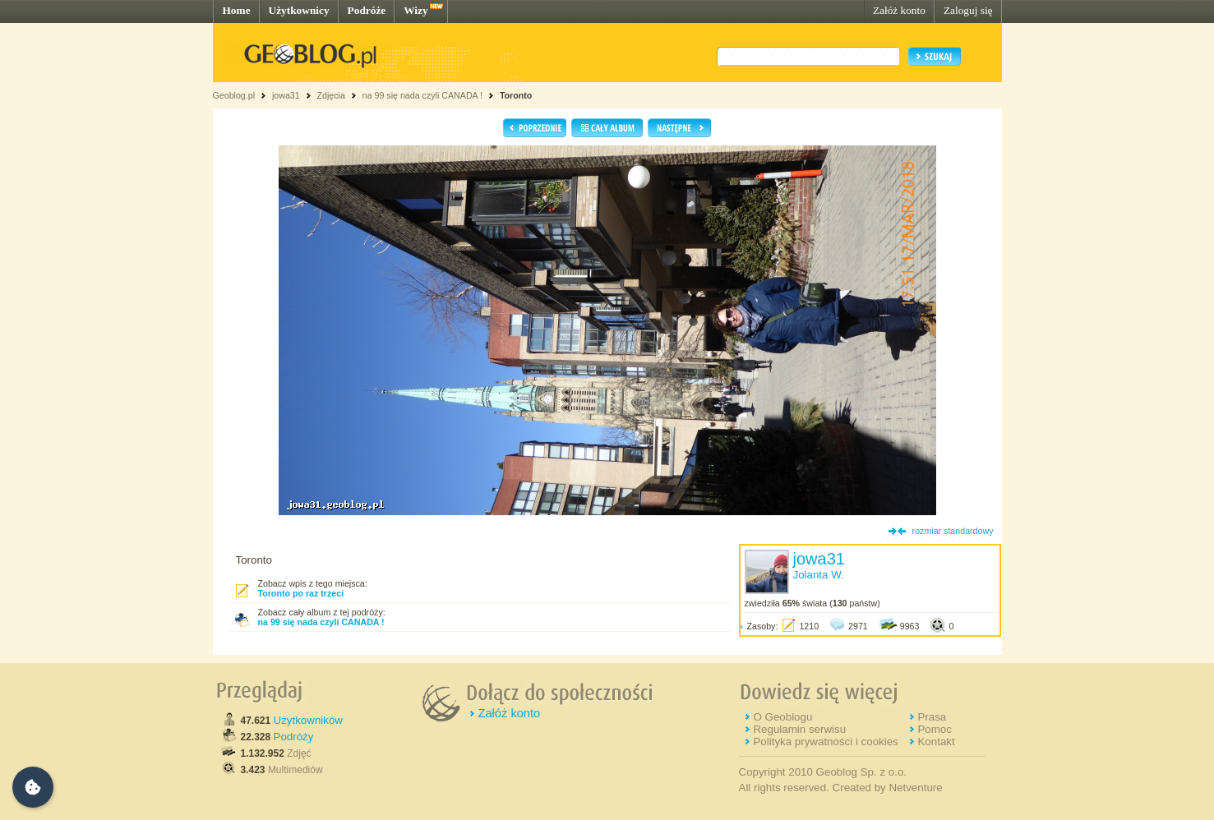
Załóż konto (899, 10)
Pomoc (934, 729)
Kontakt (935, 741)
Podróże (367, 10)
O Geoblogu (782, 717)
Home (237, 10)
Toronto (516, 95)
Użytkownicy (299, 10)
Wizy (415, 10)
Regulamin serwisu (799, 729)
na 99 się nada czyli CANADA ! (422, 95)
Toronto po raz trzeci (301, 593)
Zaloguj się (968, 10)
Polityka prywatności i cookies (825, 741)
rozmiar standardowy (953, 531)
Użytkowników (308, 720)
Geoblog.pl (234, 95)
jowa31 (286, 95)
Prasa (931, 717)
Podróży (294, 736)
